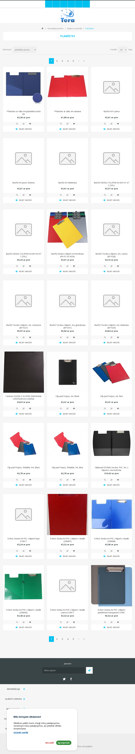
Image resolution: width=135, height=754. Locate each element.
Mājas (42, 28)
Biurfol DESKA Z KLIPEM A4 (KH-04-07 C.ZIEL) (23, 255)
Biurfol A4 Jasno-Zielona (23, 182)
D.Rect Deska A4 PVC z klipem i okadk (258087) (67, 540)
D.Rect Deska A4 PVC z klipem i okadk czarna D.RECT (67, 611)
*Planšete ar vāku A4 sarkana (67, 111)
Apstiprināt (64, 742)
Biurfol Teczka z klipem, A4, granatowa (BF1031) (67, 326)
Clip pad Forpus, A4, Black (67, 396)
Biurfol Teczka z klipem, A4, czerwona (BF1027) (23, 326)
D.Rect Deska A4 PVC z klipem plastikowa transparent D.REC (111, 611)
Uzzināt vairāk (21, 732)
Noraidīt (49, 742)
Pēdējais (84, 61)
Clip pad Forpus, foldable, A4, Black (23, 467)
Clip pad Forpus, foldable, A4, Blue (67, 467)
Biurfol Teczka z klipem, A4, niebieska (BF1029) (111, 326)
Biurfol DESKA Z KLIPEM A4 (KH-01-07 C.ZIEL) (111, 184)
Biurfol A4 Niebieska (67, 182)
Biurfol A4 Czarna (111, 111)
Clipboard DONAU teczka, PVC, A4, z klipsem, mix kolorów (111, 468)
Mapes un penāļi (74, 28)
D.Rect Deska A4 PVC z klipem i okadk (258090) (23, 611)
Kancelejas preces (55, 28)
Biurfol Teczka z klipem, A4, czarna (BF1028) (111, 255)
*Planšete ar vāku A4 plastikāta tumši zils (23, 112)
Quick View (17, 124)
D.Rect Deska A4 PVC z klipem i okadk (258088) (111, 540)
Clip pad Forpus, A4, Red (111, 396)
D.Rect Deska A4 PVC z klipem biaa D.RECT (23, 540)
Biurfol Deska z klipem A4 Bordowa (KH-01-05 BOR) (67, 255)
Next (78, 61)
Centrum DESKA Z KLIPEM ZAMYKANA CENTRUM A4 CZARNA (23, 397)
